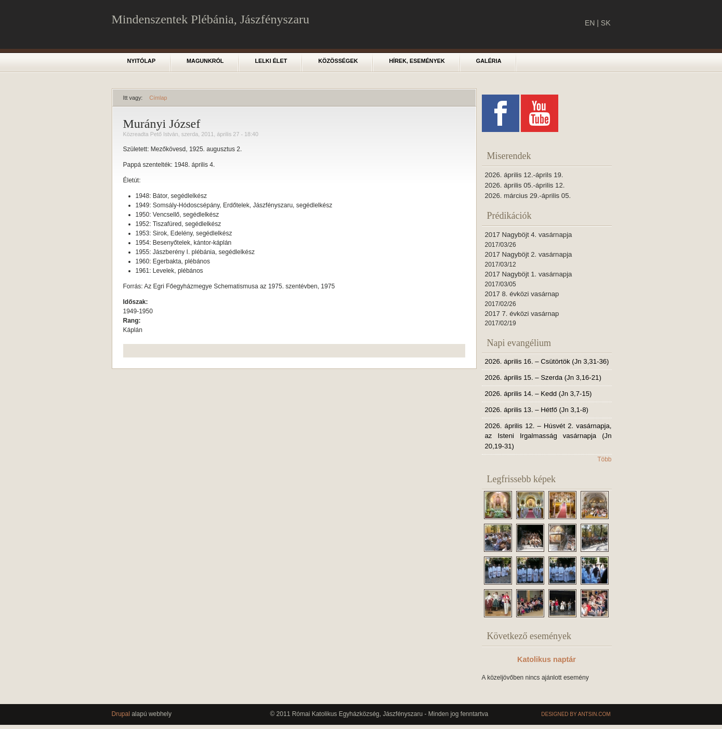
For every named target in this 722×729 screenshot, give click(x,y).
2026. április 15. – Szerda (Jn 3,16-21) (543, 377)
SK (606, 23)
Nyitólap (141, 61)
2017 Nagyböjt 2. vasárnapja (528, 254)
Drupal (121, 714)
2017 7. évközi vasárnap (522, 313)
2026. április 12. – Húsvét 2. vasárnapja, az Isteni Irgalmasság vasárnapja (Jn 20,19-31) (548, 436)
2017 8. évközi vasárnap (522, 294)
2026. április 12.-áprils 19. (524, 175)
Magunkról (205, 61)
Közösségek (338, 61)
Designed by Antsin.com (575, 714)
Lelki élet (271, 61)
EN (590, 23)
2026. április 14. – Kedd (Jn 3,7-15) (538, 393)
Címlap (158, 98)
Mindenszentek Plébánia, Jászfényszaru (211, 19)
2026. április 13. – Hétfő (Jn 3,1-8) (536, 410)
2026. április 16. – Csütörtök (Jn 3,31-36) (547, 361)
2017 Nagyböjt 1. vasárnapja (528, 274)
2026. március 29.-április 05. (528, 196)
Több (604, 459)
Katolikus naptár (546, 659)
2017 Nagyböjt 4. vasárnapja (528, 234)
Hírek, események (416, 61)
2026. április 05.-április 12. (525, 185)
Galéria (489, 61)
